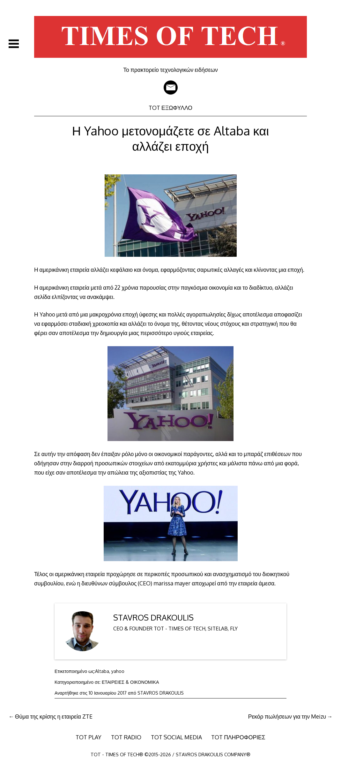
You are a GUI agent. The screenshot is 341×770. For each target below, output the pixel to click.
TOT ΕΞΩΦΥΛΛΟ (170, 107)
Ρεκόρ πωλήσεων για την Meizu (287, 716)
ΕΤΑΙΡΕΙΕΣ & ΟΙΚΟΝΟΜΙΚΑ (130, 682)
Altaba (102, 671)
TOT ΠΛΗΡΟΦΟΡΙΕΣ (238, 737)
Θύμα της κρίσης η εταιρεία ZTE (54, 716)
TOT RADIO (126, 737)
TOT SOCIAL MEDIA (176, 737)
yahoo (117, 671)
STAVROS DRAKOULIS (153, 617)
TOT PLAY (88, 737)
